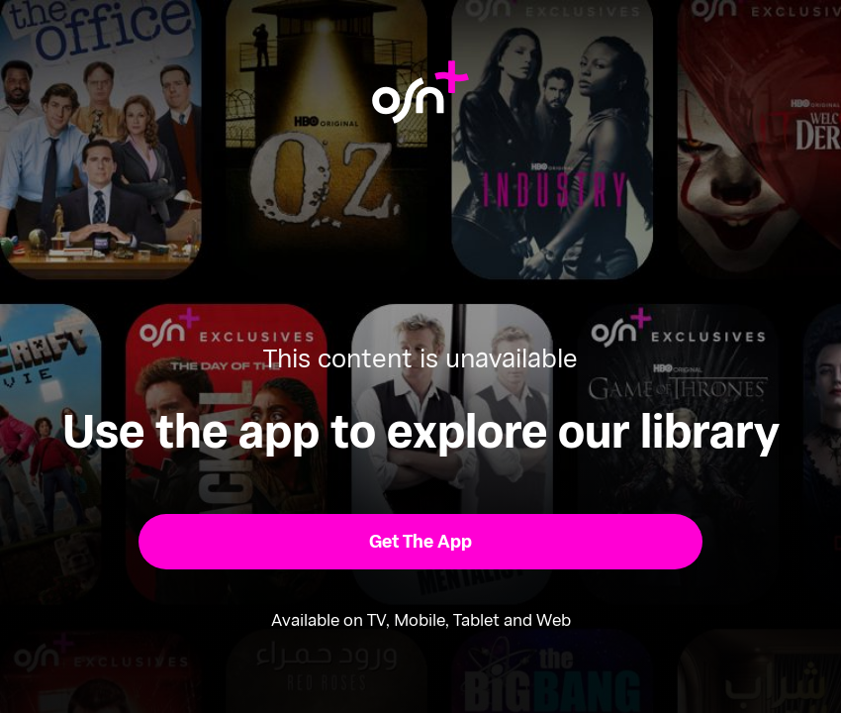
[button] (420, 541)
